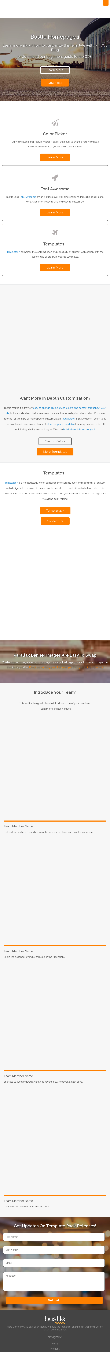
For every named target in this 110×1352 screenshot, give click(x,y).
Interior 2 (55, 1271)
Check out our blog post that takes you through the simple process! (66, 584)
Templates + (13, 250)
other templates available (61, 381)
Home (55, 1261)
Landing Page (55, 1276)
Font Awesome (27, 195)
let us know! (68, 376)
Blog (55, 1281)
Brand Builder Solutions (55, 1295)
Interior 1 (55, 1266)
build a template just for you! (79, 387)
